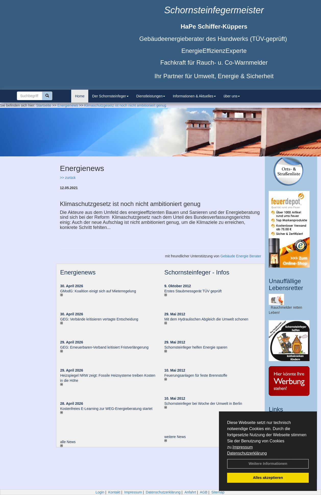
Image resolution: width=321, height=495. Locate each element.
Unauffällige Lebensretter (286, 284)
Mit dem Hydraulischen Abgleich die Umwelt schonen (206, 319)
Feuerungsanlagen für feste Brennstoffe (195, 375)
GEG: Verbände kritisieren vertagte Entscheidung (99, 319)
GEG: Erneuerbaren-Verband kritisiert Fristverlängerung (105, 347)
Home (79, 96)
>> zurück (68, 178)
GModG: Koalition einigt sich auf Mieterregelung (98, 291)
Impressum (242, 447)
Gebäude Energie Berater (240, 256)
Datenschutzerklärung (247, 453)
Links (276, 409)
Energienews (78, 272)
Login (99, 492)
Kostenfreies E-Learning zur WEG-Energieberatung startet (106, 409)
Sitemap (217, 492)
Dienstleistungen (150, 96)
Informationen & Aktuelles (194, 96)
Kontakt (114, 492)
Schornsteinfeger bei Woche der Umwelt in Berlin (203, 403)
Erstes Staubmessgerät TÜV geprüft (193, 291)
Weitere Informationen (268, 464)
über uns (232, 96)
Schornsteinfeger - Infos (196, 272)
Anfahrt (190, 492)
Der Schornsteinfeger (110, 96)
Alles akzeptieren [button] (268, 478)
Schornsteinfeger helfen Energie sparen (195, 347)
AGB (203, 492)
